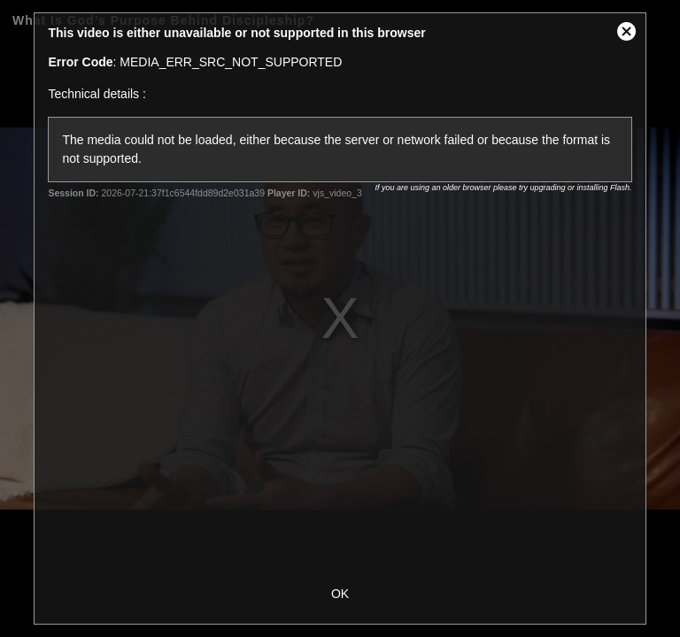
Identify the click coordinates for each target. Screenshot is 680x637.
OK (340, 594)
